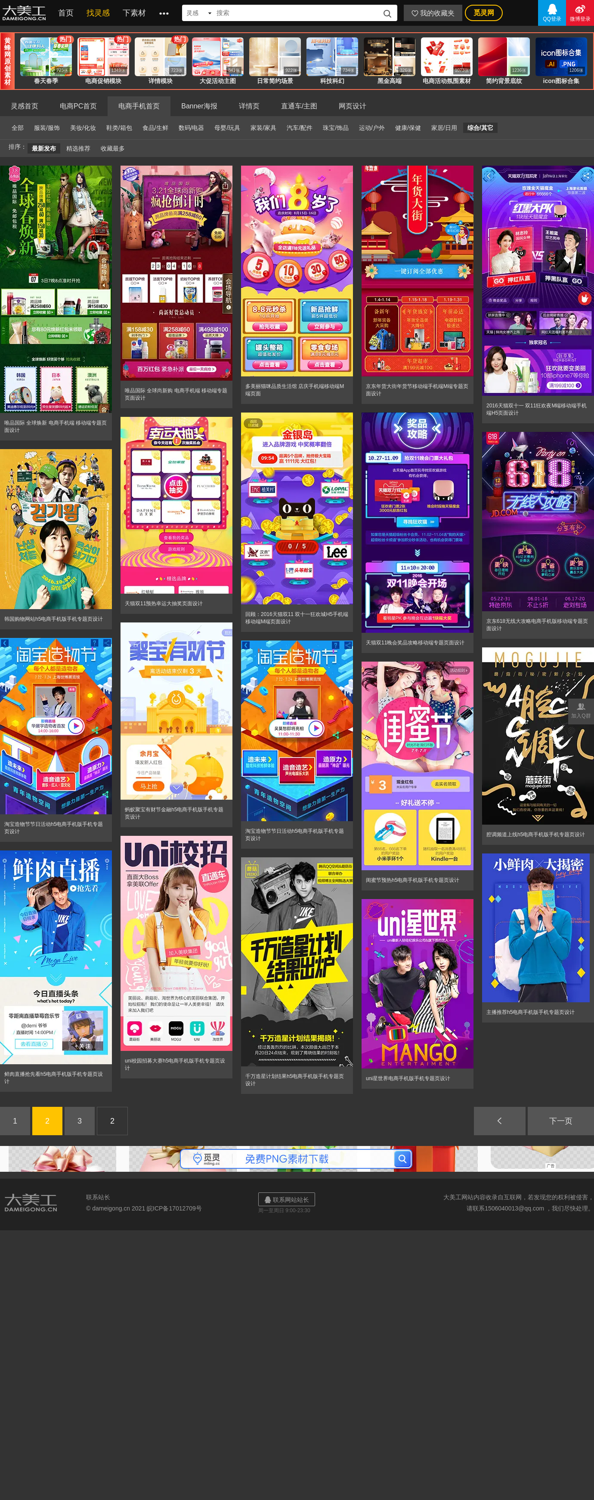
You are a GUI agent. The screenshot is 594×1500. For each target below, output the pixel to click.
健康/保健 (408, 127)
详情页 (249, 106)
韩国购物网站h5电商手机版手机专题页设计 (53, 619)
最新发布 (44, 148)
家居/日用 (444, 127)
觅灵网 (483, 12)
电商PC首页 (78, 106)
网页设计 (352, 106)
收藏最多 (113, 148)
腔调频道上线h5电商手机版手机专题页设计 (535, 835)
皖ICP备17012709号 (174, 1208)
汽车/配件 (299, 127)
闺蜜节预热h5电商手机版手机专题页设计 (412, 880)
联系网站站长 (286, 1199)
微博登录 (580, 12)
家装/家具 (263, 127)
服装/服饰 (47, 127)
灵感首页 (24, 106)
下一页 (560, 1121)
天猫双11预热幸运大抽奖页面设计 (164, 604)
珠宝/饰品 (336, 127)
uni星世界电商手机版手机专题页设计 (408, 1078)
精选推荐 (78, 148)
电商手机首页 (139, 106)
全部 (18, 127)
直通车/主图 (299, 106)
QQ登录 (552, 12)
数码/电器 (191, 127)
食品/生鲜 (155, 127)
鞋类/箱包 (119, 127)
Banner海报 (199, 106)
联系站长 (98, 1197)
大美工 (26, 13)
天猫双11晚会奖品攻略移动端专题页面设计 (415, 643)
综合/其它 (480, 127)
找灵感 (98, 13)
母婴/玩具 (227, 127)
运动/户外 (372, 127)
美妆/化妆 (83, 127)
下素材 (134, 13)
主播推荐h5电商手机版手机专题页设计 (530, 1012)
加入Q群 (581, 710)
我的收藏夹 (433, 13)
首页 (66, 13)
